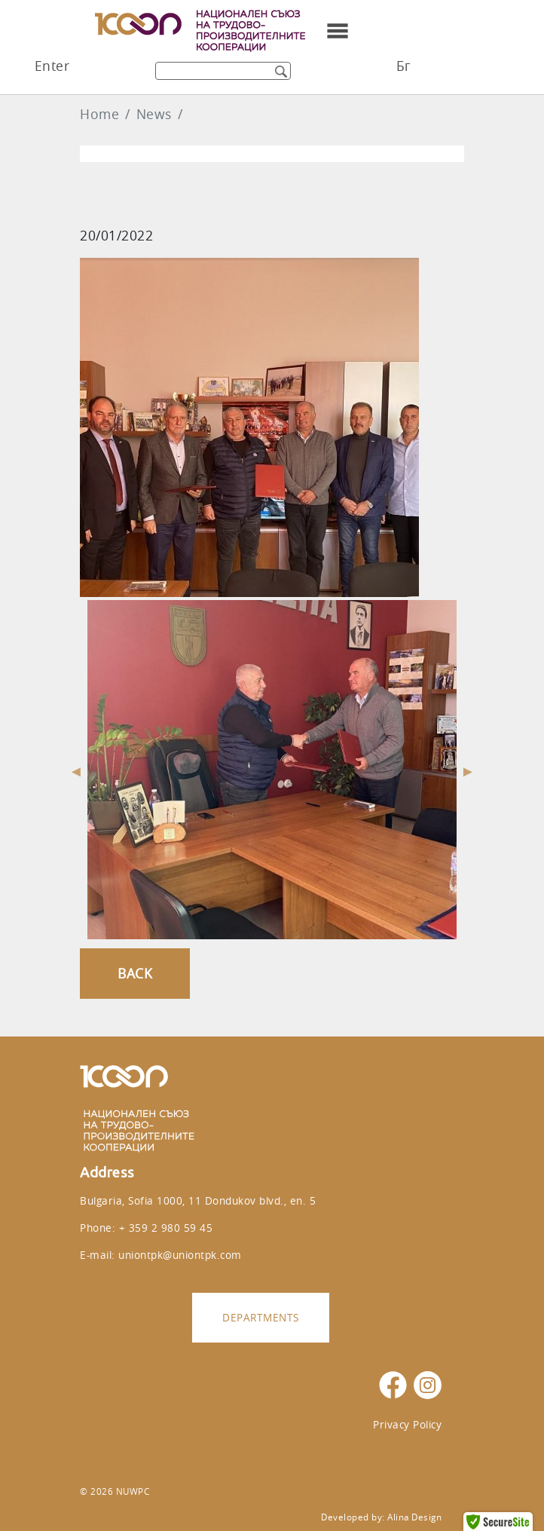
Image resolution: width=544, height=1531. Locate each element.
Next (467, 769)
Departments (260, 1317)
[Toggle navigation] (337, 31)
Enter (52, 66)
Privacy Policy (407, 1424)
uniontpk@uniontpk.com (180, 1255)
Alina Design (414, 1517)
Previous (76, 769)
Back (135, 973)
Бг (403, 66)
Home (99, 114)
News (154, 114)
